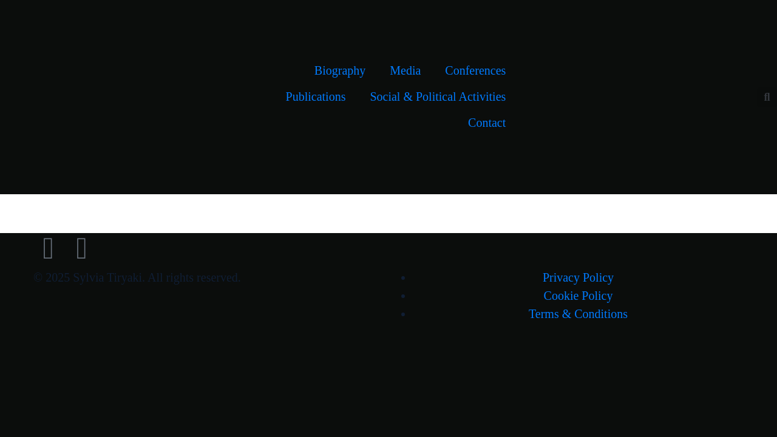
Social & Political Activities (438, 96)
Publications (316, 96)
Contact (487, 122)
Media (405, 70)
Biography (339, 70)
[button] (767, 97)
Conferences (475, 70)
